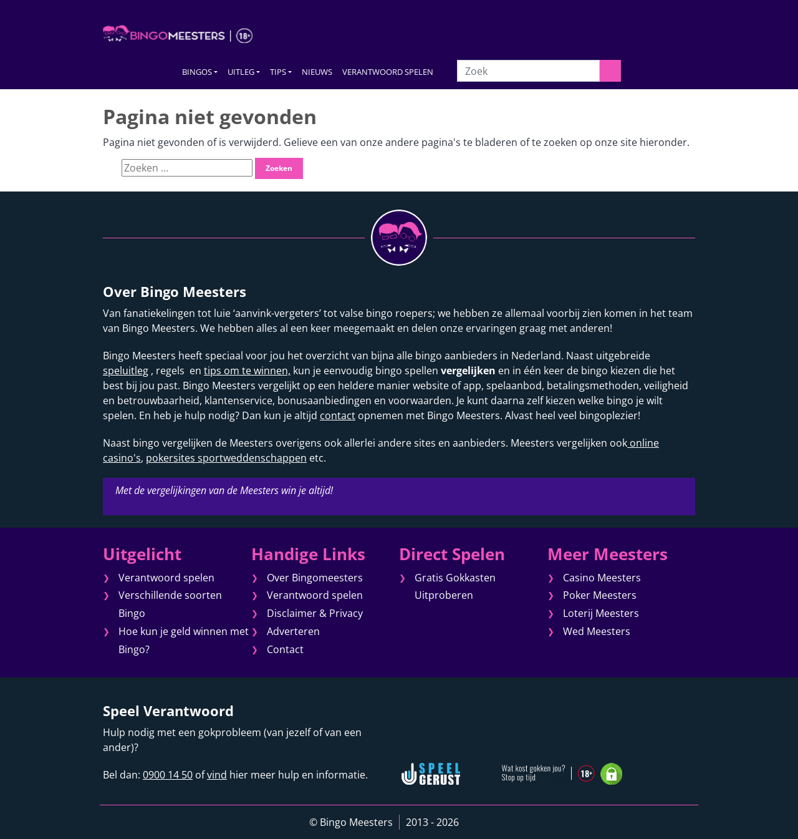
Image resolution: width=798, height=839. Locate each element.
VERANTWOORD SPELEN (387, 71)
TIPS (278, 71)
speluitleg (125, 370)
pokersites (170, 458)
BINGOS (197, 71)
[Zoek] (528, 71)
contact (337, 415)
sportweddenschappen (251, 458)
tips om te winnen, (247, 370)
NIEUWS (317, 71)
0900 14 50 (168, 775)
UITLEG (241, 71)
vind (217, 775)
